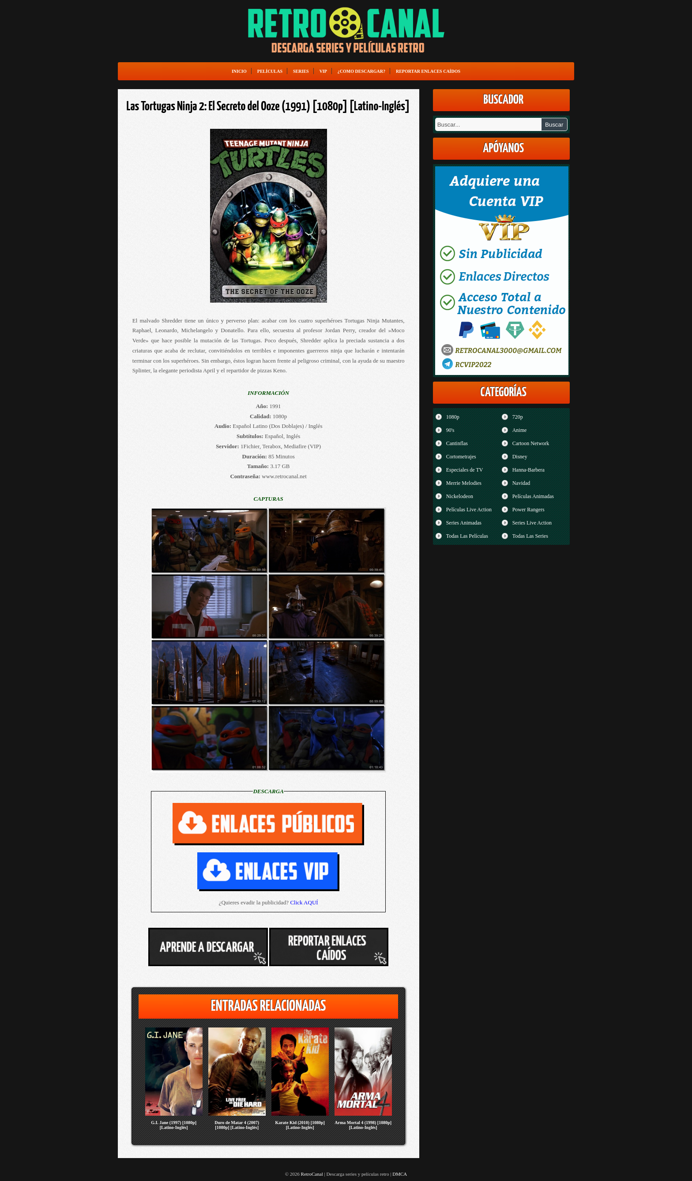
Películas (269, 71)
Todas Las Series (530, 536)
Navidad (521, 483)
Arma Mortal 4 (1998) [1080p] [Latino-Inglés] (363, 1125)
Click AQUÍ (304, 902)
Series (301, 71)
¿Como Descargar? (361, 71)
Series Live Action (532, 523)
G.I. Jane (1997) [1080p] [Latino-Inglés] (173, 1125)
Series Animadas (463, 523)
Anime (519, 430)
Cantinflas (457, 443)
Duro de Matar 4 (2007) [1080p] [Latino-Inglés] (236, 1125)
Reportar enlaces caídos (428, 71)
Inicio (239, 71)
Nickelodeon (459, 496)
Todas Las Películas (467, 536)
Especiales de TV (464, 470)
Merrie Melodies (463, 483)
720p (517, 417)
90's (450, 430)
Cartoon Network (530, 443)
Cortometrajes (461, 457)
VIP (323, 71)
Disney (519, 457)
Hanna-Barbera (528, 470)
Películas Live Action (469, 509)
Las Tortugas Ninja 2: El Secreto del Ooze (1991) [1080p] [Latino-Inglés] (268, 107)
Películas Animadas (533, 496)
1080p (452, 417)
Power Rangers (528, 509)
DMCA (399, 1174)
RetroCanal (312, 1174)
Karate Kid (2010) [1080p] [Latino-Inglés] (300, 1125)
